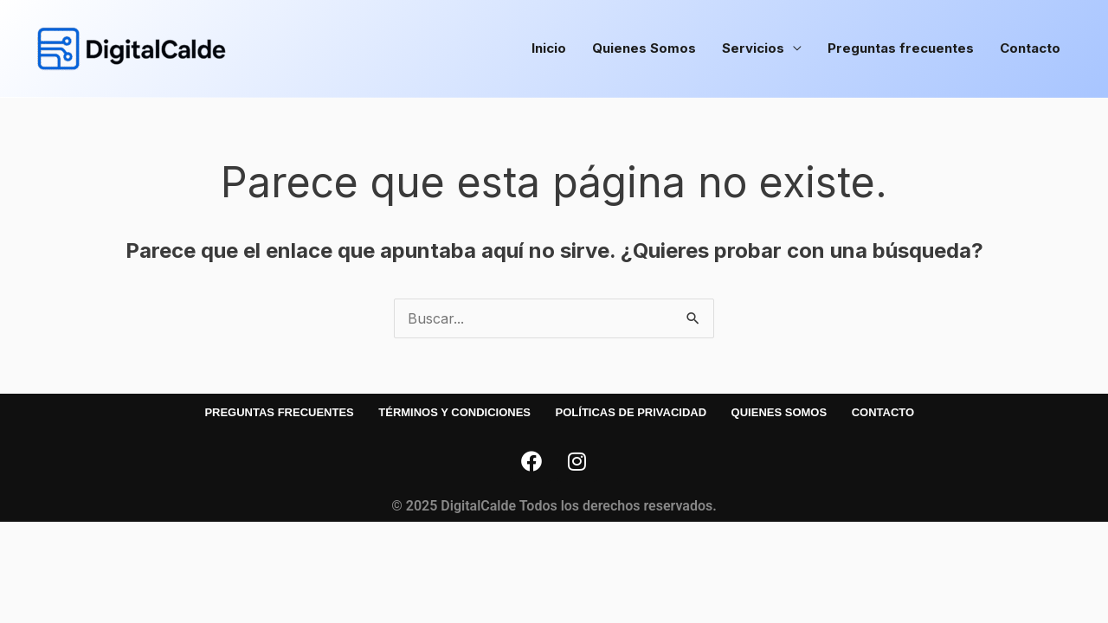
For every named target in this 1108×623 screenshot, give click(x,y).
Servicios (753, 48)
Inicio (548, 48)
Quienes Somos (644, 48)
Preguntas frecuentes (901, 48)
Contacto (1030, 48)
